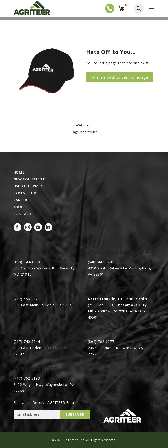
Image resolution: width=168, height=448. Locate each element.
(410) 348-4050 (27, 262)
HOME (19, 172)
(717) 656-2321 (27, 298)
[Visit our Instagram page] (28, 227)
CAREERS (22, 200)
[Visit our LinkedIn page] (48, 227)
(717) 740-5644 (27, 341)
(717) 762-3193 (27, 378)
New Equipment (29, 179)
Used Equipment (30, 186)
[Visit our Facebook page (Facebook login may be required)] (17, 227)
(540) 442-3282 (101, 262)
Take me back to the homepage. (119, 77)
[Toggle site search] (139, 8)
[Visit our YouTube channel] (38, 227)
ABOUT (20, 207)
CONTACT (23, 214)
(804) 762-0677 (101, 341)
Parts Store (26, 193)
